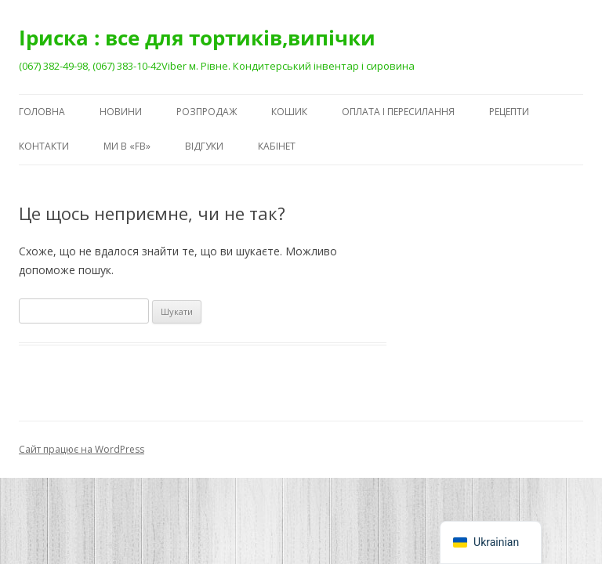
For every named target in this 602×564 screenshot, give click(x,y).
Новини (121, 111)
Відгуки (204, 146)
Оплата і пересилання (398, 111)
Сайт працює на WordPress (81, 449)
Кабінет (277, 146)
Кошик (289, 111)
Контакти (44, 146)
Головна (42, 111)
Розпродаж (206, 111)
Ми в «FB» (126, 146)
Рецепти (509, 111)
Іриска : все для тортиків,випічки (197, 38)
